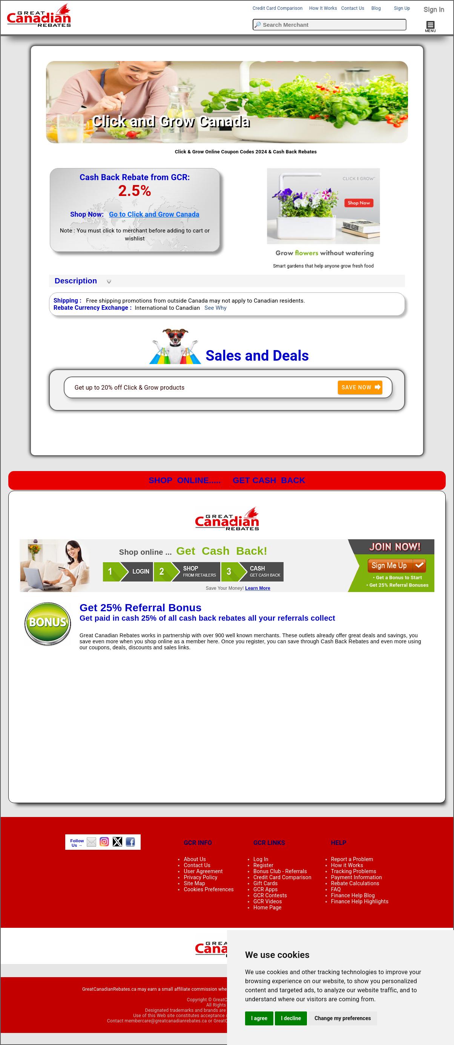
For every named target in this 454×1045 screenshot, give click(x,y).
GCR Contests (270, 895)
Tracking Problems (353, 871)
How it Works (347, 865)
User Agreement (203, 871)
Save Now (362, 388)
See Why (215, 307)
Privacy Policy (200, 877)
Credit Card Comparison (278, 8)
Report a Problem (352, 859)
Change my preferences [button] (342, 1018)
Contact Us (352, 8)
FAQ (336, 889)
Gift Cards (265, 883)
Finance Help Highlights (360, 901)
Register (263, 865)
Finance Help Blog (353, 895)
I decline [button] (291, 1018)
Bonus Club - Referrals (280, 871)
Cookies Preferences (209, 889)
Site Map (194, 883)
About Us (195, 859)
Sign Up (402, 8)
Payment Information (356, 877)
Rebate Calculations (355, 883)
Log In (260, 859)
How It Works (323, 8)
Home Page (267, 907)
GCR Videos (267, 901)
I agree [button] (259, 1018)
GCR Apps (265, 889)
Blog (376, 8)
